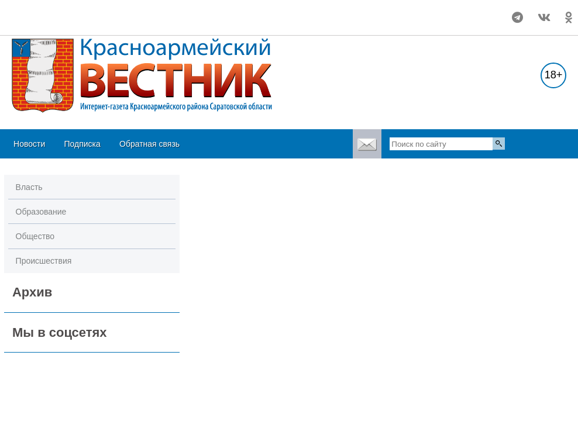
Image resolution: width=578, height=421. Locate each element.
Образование (41, 211)
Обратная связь (149, 144)
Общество (35, 236)
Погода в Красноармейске (77, 12)
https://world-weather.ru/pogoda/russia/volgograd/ (77, 23)
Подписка (82, 144)
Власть (29, 187)
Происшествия (44, 260)
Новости (29, 144)
